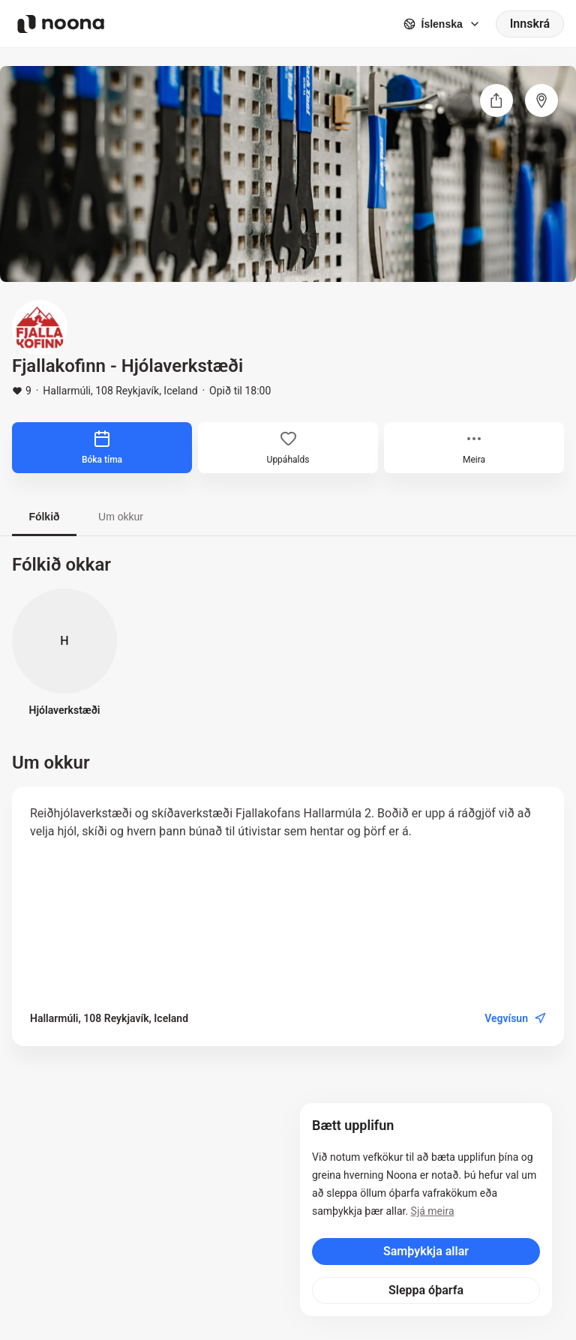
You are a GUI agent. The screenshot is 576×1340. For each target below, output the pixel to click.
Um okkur (120, 517)
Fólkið (43, 517)
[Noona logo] (61, 24)
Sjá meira (432, 1211)
